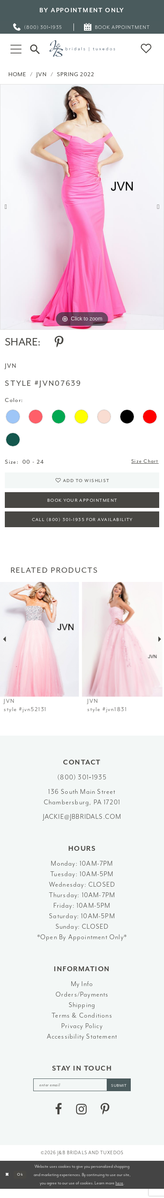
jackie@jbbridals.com (82, 824)
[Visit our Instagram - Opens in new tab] (81, 1118)
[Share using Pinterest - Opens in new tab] (59, 342)
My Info (82, 991)
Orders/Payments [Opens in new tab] (82, 1001)
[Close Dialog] (8, 1184)
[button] (16, 48)
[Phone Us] (38, 27)
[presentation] (40, 646)
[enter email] (82, 1092)
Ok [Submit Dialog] (22, 1183)
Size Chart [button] (144, 462)
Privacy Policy (82, 1033)
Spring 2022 (75, 74)
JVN (41, 74)
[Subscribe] (123, 1092)
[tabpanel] (82, 207)
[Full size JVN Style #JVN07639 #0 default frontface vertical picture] (82, 207)
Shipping (82, 1012)
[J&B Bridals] (82, 48)
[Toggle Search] (35, 48)
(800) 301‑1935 (81, 784)
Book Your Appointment (82, 504)
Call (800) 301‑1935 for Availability (82, 526)
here (119, 1191)
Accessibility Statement (82, 1043)
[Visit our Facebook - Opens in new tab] (58, 1118)
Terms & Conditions (82, 1022)
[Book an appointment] (117, 27)
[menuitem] (38, 27)
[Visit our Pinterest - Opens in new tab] (105, 1118)
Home (17, 74)
